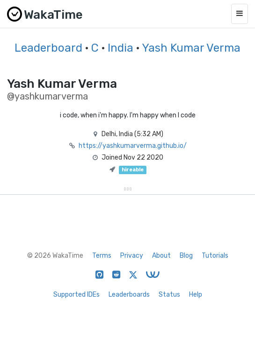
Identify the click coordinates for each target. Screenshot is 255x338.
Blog (186, 256)
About (161, 256)
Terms (101, 256)
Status (169, 295)
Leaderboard (48, 47)
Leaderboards (129, 295)
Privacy (131, 256)
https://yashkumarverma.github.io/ (133, 146)
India (120, 47)
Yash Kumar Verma (191, 47)
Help (195, 295)
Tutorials (215, 256)
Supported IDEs (76, 295)
